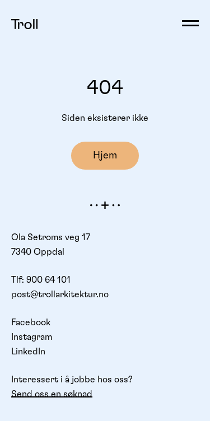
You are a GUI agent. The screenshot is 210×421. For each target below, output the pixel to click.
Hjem (105, 156)
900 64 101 (48, 279)
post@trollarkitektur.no (60, 294)
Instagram (31, 337)
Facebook (30, 322)
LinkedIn (28, 351)
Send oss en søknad (51, 394)
